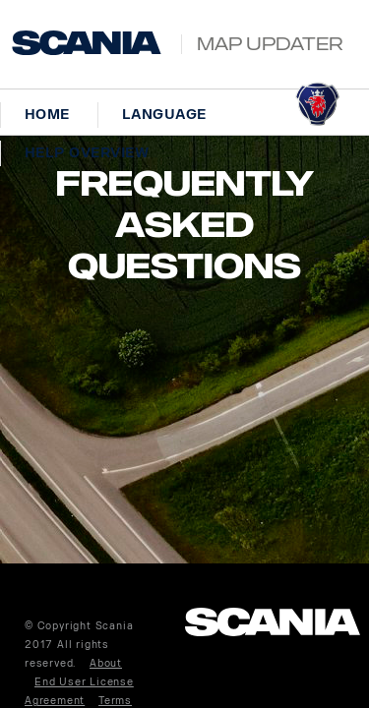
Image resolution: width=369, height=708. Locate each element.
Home (47, 114)
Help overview (87, 153)
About (106, 664)
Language (164, 114)
